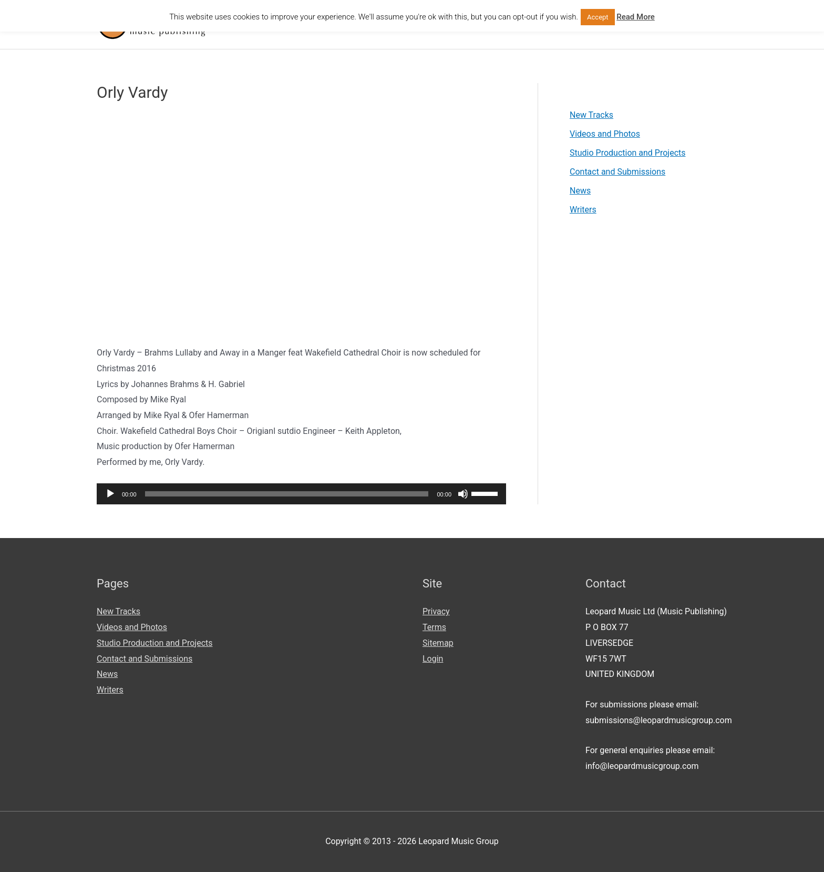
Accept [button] (598, 17)
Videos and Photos (605, 134)
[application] (301, 493)
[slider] (287, 493)
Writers (583, 210)
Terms (434, 627)
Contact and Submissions (617, 172)
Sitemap (438, 643)
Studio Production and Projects (628, 153)
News (580, 191)
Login (433, 659)
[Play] (110, 494)
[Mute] (463, 494)
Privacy (436, 611)
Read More (635, 17)
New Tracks (591, 115)
